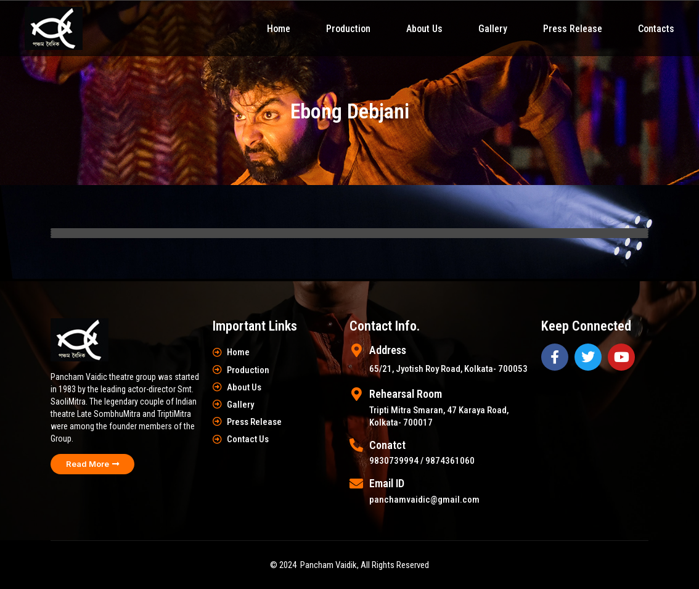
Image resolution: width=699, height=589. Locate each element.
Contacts (656, 29)
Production (348, 29)
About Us (424, 29)
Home (278, 29)
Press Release (572, 29)
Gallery (492, 29)
